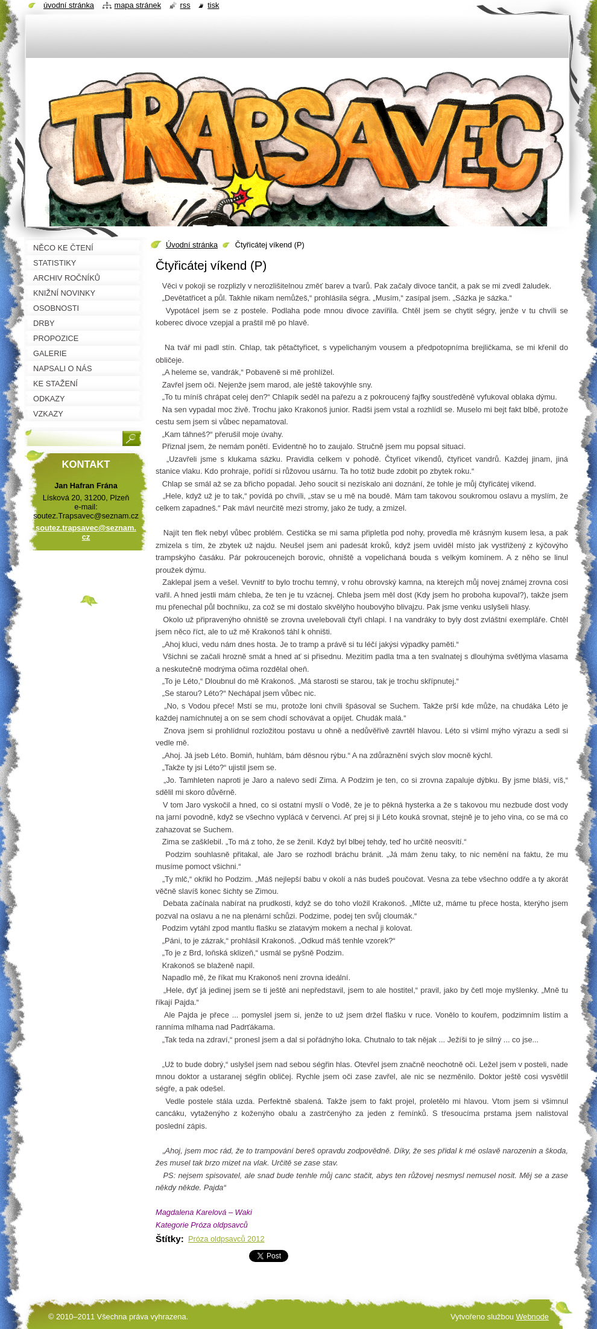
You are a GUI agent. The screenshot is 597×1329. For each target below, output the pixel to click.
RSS (185, 5)
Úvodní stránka (192, 244)
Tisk (213, 5)
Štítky (168, 1239)
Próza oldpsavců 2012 (226, 1238)
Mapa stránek (138, 5)
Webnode (532, 1316)
